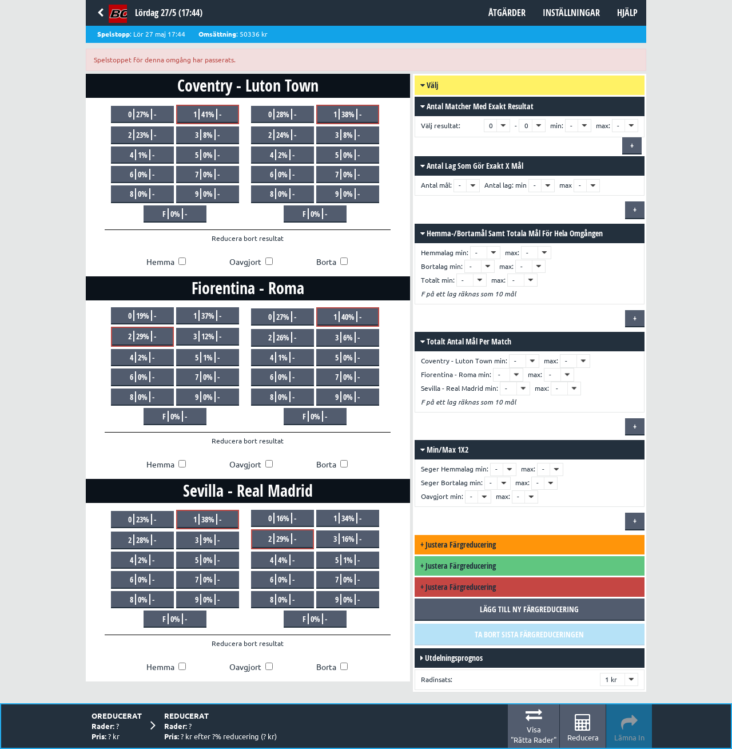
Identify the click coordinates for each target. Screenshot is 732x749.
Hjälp (627, 12)
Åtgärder (507, 12)
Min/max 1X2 (444, 449)
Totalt (430, 280)
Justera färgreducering (458, 544)
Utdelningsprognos (451, 657)
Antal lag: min (505, 185)
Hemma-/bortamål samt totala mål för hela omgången (511, 233)
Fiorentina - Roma (448, 374)
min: (556, 125)
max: (603, 125)
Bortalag (434, 266)
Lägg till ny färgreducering (529, 609)
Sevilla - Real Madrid (452, 388)
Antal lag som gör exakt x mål (471, 165)
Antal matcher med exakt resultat (477, 106)
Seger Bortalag (444, 482)
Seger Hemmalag (447, 469)
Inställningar (571, 12)
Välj (429, 85)
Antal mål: (437, 185)
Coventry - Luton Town (456, 360)
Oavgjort (434, 496)
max (565, 185)
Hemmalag (437, 252)
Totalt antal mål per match (465, 341)
